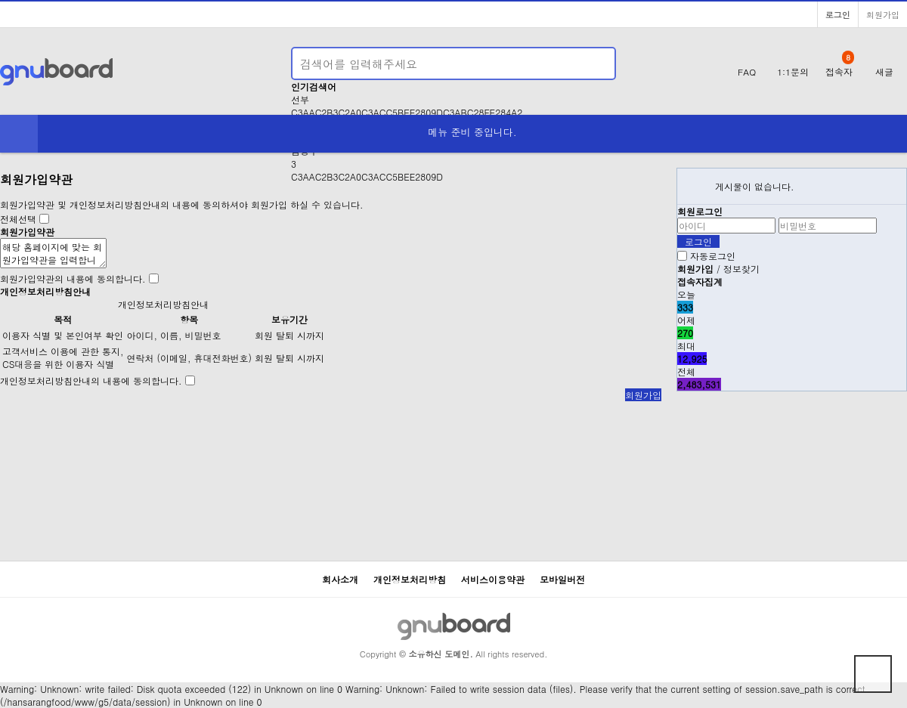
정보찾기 (741, 268)
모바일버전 (562, 579)
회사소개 (340, 579)
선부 (300, 99)
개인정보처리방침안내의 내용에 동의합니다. (91, 380)
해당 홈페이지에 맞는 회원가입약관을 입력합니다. (53, 253)
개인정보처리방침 (409, 579)
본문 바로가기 (0, 0)
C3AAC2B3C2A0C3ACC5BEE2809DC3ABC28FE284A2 (406, 112)
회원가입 (882, 14)
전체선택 (18, 218)
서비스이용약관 (493, 579)
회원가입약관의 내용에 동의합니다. (73, 278)
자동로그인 (712, 255)
